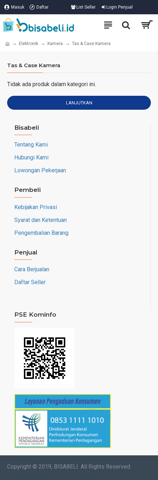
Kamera (55, 43)
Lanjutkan (79, 102)
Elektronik (28, 43)
